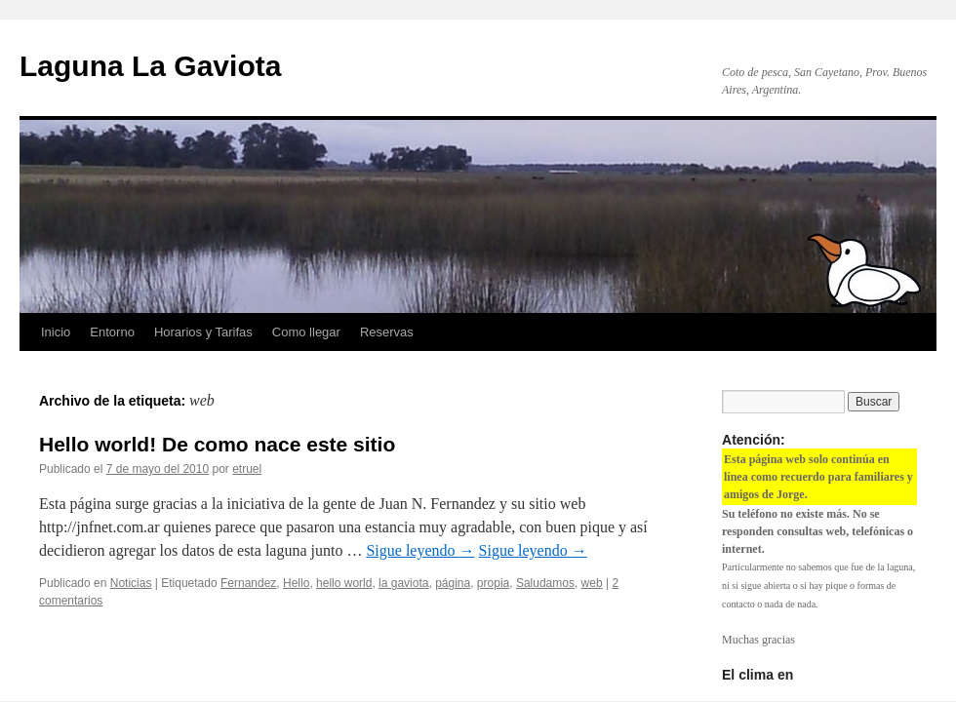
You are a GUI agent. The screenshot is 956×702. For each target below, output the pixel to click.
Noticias (131, 583)
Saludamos (545, 583)
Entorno (112, 332)
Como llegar (306, 332)
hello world (344, 583)
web (592, 583)
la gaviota (403, 583)
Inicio (55, 332)
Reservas (387, 332)
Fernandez (248, 583)
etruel (246, 469)
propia (493, 583)
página (452, 583)
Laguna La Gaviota (150, 66)
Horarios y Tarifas (203, 332)
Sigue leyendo (420, 550)
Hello (296, 583)
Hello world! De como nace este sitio (217, 444)
